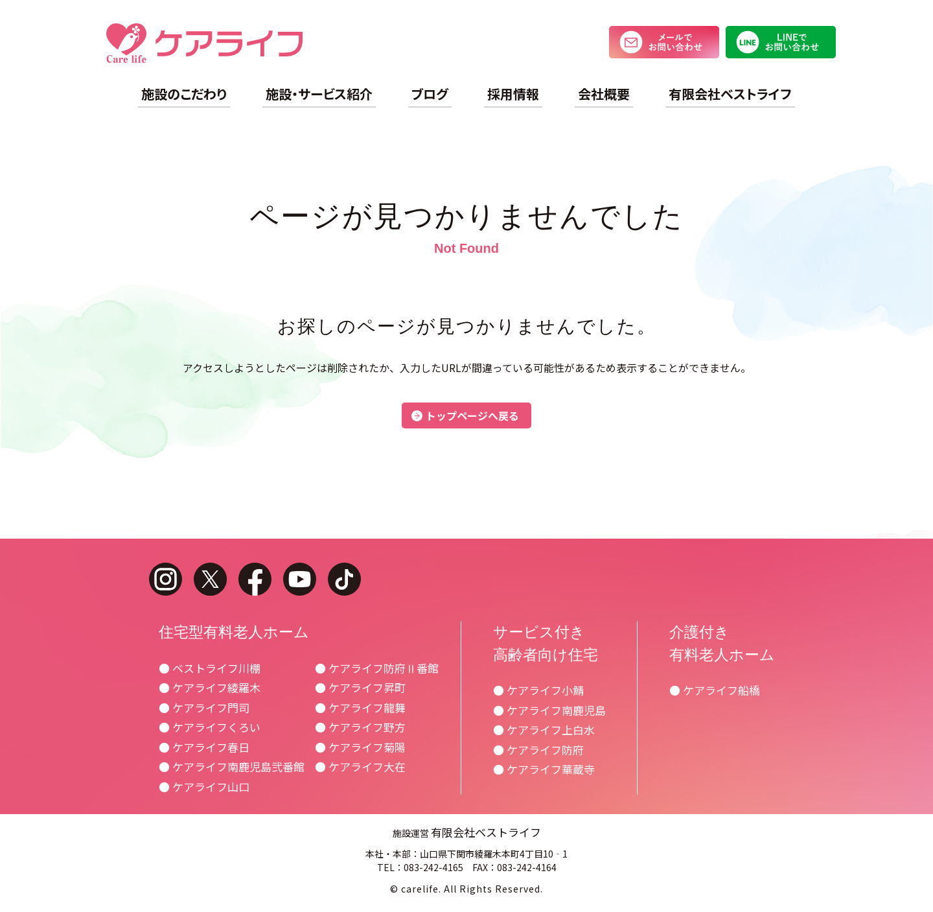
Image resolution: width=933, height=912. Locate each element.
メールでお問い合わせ (664, 42)
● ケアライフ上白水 (544, 729)
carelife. (421, 888)
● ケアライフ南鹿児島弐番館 (232, 766)
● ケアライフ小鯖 (538, 690)
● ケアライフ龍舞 (360, 707)
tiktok (344, 579)
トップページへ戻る (472, 415)
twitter (210, 579)
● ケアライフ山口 (204, 786)
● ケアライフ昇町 (360, 687)
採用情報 (513, 93)
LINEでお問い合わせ (781, 42)
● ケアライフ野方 (360, 727)
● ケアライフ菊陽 (360, 747)
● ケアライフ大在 (360, 766)
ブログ (429, 93)
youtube (299, 579)
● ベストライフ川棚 (209, 668)
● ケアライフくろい (209, 727)
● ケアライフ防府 (538, 750)
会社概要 (604, 93)
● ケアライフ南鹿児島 (549, 710)
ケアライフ (204, 43)
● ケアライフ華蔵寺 (544, 769)
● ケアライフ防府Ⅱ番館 (377, 668)
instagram (165, 579)
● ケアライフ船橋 (714, 690)
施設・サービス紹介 (319, 93)
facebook (254, 579)
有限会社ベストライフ (730, 93)
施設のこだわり (184, 93)
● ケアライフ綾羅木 (209, 687)
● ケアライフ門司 (204, 707)
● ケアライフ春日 (204, 747)
